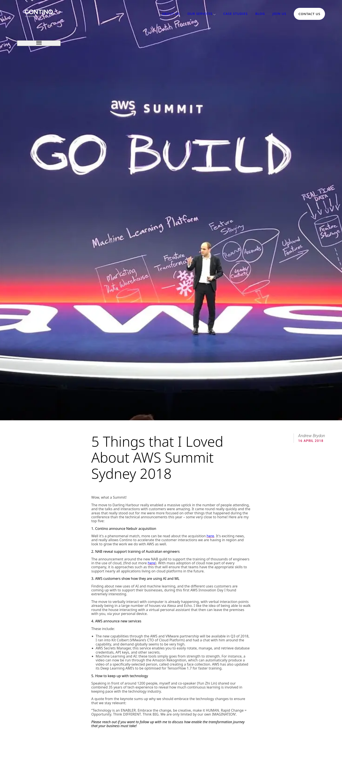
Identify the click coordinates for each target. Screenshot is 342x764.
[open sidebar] (39, 43)
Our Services (199, 14)
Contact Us (309, 14)
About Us (171, 14)
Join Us (279, 14)
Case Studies (235, 14)
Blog (260, 14)
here (210, 536)
